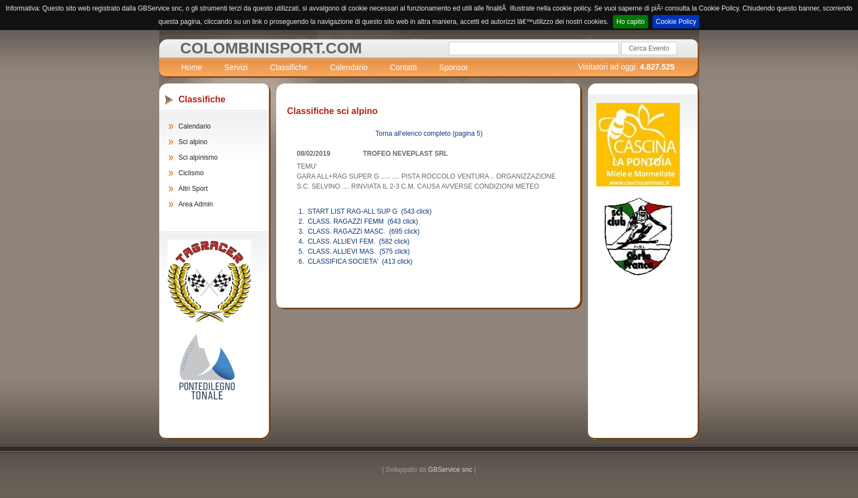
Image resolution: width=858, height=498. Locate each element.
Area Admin (196, 204)
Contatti (403, 67)
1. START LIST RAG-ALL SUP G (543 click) (365, 211)
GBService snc (450, 470)
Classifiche (289, 67)
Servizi (236, 67)
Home (192, 67)
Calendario (349, 67)
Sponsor (453, 67)
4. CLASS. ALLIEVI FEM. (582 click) (353, 241)
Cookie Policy (676, 22)
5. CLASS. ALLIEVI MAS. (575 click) (354, 251)
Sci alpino (193, 142)
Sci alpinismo (198, 157)
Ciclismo (191, 173)
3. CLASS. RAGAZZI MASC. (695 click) (358, 231)
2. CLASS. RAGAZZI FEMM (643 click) (358, 221)
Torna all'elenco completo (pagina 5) (428, 133)
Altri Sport (193, 189)
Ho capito (630, 22)
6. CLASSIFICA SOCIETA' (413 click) (355, 261)
